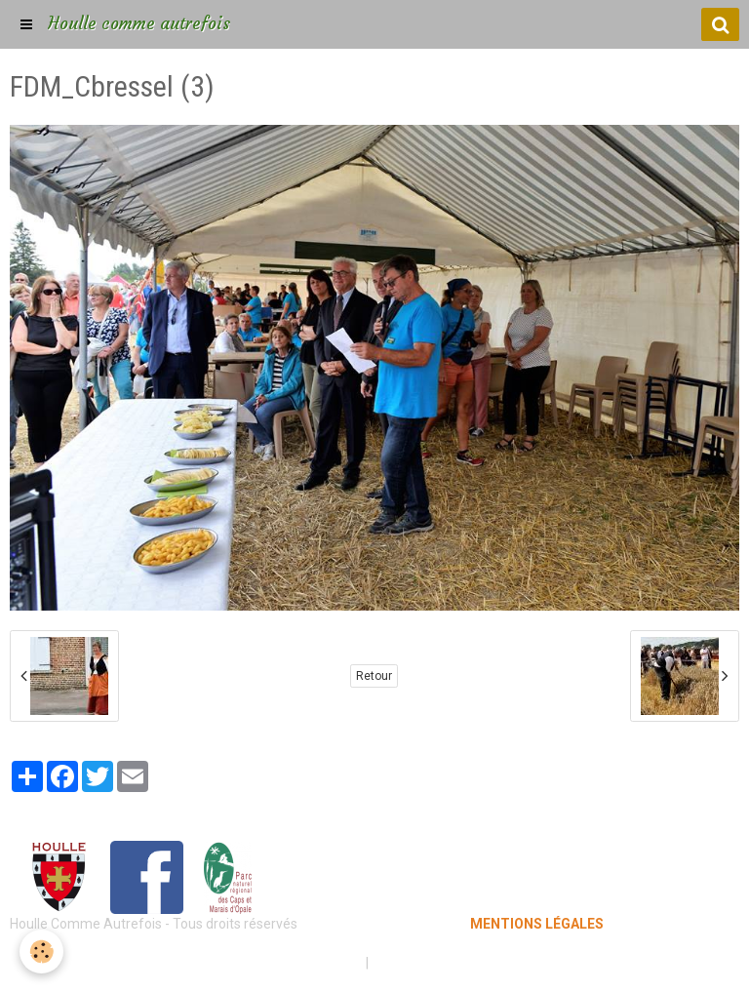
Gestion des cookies (434, 963)
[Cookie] (41, 951)
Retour (374, 676)
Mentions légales (306, 963)
